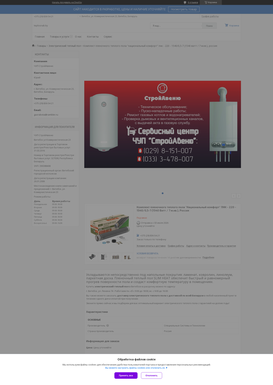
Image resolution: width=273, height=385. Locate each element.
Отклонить (152, 375)
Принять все (126, 375)
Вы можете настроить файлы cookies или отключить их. (135, 368)
